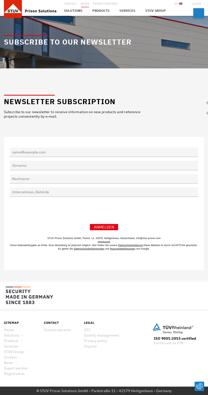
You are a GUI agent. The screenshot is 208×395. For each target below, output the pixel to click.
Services (11, 346)
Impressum (104, 241)
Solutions (11, 335)
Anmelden (104, 227)
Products (11, 341)
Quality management (101, 335)
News (8, 362)
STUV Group (14, 351)
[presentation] (39, 211)
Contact (10, 357)
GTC (87, 330)
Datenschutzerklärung (130, 245)
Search (198, 13)
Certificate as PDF (169, 343)
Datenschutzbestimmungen (89, 248)
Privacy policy (95, 341)
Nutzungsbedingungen (122, 248)
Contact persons (57, 330)
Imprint (90, 346)
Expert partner (16, 368)
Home (9, 330)
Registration (14, 373)
